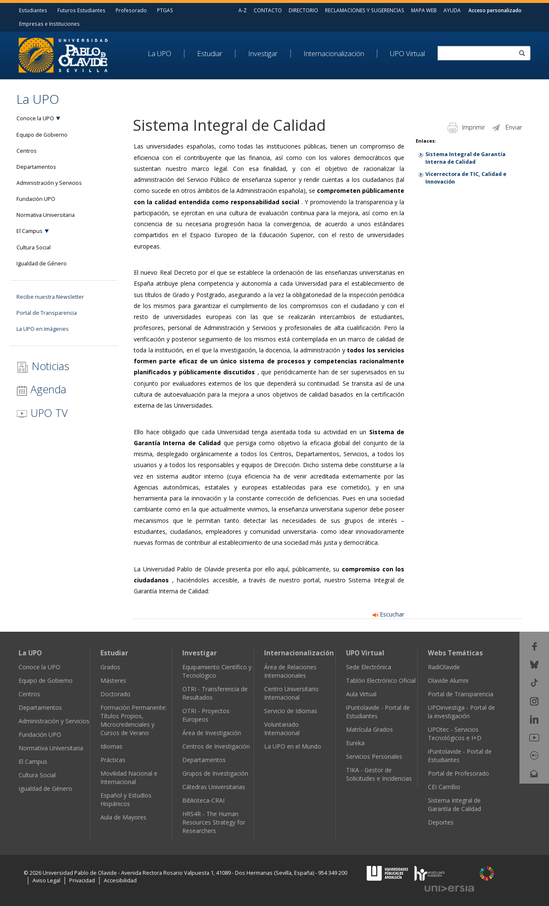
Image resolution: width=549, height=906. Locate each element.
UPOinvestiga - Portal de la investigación (461, 711)
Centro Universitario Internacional (291, 693)
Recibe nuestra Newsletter (50, 296)
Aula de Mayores (123, 817)
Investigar (263, 53)
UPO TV (42, 413)
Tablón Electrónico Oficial (381, 680)
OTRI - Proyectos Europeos (206, 715)
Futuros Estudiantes (81, 10)
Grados (110, 667)
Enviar (506, 127)
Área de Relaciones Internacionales (290, 671)
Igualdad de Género (41, 263)
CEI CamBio (444, 787)
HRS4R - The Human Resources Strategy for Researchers (213, 822)
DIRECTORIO (303, 10)
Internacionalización (333, 53)
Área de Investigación (211, 733)
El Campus (29, 231)
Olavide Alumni (448, 680)
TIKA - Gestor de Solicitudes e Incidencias (379, 774)
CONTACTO (268, 10)
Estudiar (209, 53)
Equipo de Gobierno (42, 134)
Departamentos (36, 166)
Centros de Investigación (216, 746)
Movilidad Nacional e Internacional (128, 777)
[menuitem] (166, 53)
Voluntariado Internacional (282, 728)
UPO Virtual (407, 53)
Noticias (42, 366)
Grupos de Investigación (215, 773)
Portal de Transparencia (46, 312)
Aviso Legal (46, 880)
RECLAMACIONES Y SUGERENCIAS (364, 10)
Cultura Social (33, 247)
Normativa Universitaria (45, 215)
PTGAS (165, 10)
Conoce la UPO (35, 118)
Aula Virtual (361, 694)
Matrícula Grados (369, 729)
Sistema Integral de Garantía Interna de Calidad (465, 158)
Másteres (113, 680)
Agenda (41, 389)
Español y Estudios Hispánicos (125, 799)
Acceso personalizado (495, 10)
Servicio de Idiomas (290, 711)
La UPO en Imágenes (42, 329)
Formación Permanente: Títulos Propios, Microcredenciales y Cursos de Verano (133, 720)
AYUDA (452, 10)
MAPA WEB (424, 10)
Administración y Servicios (49, 183)
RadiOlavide (444, 667)
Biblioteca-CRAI (203, 800)
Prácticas (112, 760)
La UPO (159, 53)
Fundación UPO (35, 199)
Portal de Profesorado (458, 773)
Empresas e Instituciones (49, 23)
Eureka (355, 743)
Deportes (441, 822)
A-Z (242, 10)
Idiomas (111, 746)
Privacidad (82, 880)
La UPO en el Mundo (292, 746)
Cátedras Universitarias (213, 787)
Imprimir (466, 127)
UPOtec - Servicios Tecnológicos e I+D (454, 733)
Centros (26, 150)
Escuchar (388, 614)
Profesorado (131, 10)
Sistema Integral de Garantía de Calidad (454, 804)
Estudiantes (33, 10)
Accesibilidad (120, 880)
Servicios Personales (374, 756)
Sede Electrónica (368, 667)
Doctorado (115, 694)
